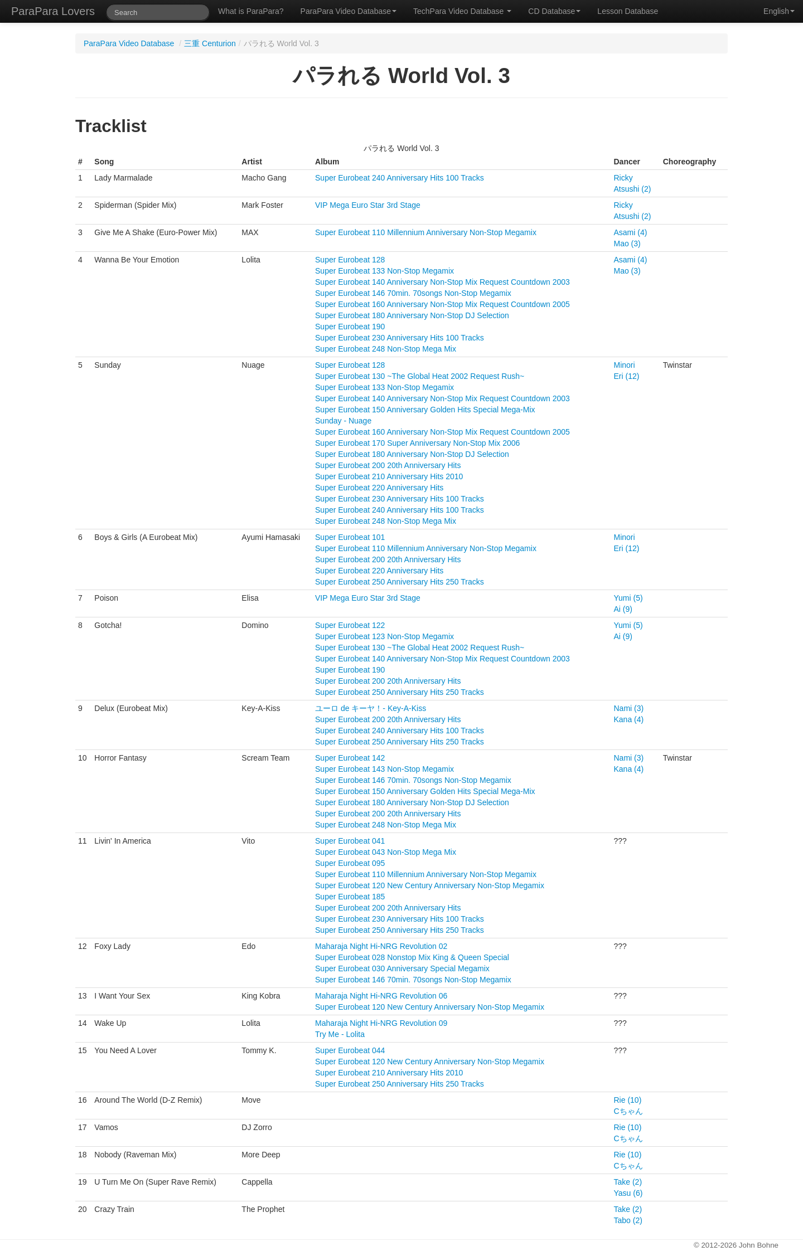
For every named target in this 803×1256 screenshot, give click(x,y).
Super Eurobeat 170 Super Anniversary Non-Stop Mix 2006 (417, 443)
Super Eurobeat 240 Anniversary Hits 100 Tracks (399, 177)
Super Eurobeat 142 (350, 757)
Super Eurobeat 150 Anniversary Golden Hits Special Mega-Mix (425, 409)
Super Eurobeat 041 (350, 840)
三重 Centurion (210, 43)
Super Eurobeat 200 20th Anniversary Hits (388, 465)
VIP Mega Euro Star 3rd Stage (367, 205)
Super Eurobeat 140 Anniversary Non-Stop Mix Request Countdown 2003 (442, 282)
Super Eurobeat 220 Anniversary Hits (379, 487)
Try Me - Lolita (340, 1034)
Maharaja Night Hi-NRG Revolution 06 (381, 995)
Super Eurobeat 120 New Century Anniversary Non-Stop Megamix (429, 885)
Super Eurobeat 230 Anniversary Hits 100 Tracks (399, 337)
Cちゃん (628, 1111)
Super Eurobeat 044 (350, 1050)
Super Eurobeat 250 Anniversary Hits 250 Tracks (399, 581)
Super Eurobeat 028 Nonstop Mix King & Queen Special (412, 957)
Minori (624, 365)
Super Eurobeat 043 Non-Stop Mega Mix (385, 852)
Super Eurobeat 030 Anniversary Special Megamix (402, 968)
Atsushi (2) (632, 188)
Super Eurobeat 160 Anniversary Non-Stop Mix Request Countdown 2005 (442, 304)
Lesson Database (627, 11)
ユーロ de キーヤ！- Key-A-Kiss (370, 708)
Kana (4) (629, 719)
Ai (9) (623, 609)
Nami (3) (629, 708)
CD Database (554, 11)
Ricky (623, 177)
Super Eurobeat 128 (350, 259)
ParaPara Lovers (53, 11)
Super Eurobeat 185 (350, 896)
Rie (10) (628, 1100)
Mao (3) (627, 243)
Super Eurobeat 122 (350, 625)
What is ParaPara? (251, 11)
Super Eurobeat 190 (350, 326)
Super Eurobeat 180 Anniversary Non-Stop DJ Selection (412, 315)
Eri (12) (627, 376)
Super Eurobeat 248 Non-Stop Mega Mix (385, 348)
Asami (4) (630, 232)
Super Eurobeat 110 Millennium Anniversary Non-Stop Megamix (425, 232)
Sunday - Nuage (343, 420)
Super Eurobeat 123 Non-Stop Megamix (384, 636)
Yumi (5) (628, 597)
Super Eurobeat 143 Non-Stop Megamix (384, 769)
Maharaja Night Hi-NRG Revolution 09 (381, 1023)
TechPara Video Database (462, 11)
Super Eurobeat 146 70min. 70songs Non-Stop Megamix (413, 293)
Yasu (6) (628, 1193)
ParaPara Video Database (348, 11)
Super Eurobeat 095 (350, 863)
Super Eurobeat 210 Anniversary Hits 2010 (389, 476)
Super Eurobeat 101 (350, 537)
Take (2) (628, 1181)
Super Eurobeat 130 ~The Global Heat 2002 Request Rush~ (419, 376)
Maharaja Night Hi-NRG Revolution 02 (381, 946)
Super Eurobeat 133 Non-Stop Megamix (384, 270)
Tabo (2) (628, 1220)
